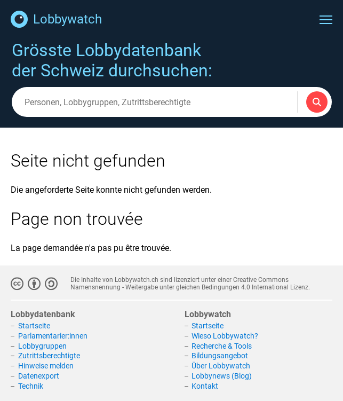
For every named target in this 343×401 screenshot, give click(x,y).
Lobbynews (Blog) (222, 376)
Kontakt (205, 386)
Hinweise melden (46, 365)
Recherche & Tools (222, 346)
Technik (30, 386)
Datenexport (38, 376)
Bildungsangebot (220, 356)
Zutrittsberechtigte (49, 356)
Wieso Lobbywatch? (225, 336)
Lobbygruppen (42, 346)
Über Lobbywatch (221, 365)
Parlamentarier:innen (52, 336)
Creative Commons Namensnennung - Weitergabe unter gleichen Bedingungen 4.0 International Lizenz (189, 283)
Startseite (34, 325)
